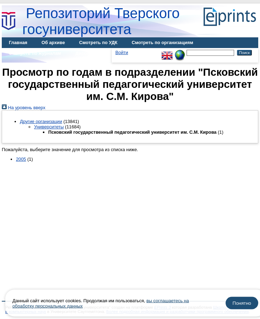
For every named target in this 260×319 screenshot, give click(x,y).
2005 (21, 159)
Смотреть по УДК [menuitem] (98, 42)
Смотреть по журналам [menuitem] (35, 53)
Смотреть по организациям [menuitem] (162, 42)
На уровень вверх (23, 107)
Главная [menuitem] (18, 42)
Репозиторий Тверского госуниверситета (101, 21)
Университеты (49, 126)
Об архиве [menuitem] (53, 42)
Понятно (242, 303)
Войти (121, 52)
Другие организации (41, 121)
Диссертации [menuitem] (90, 53)
